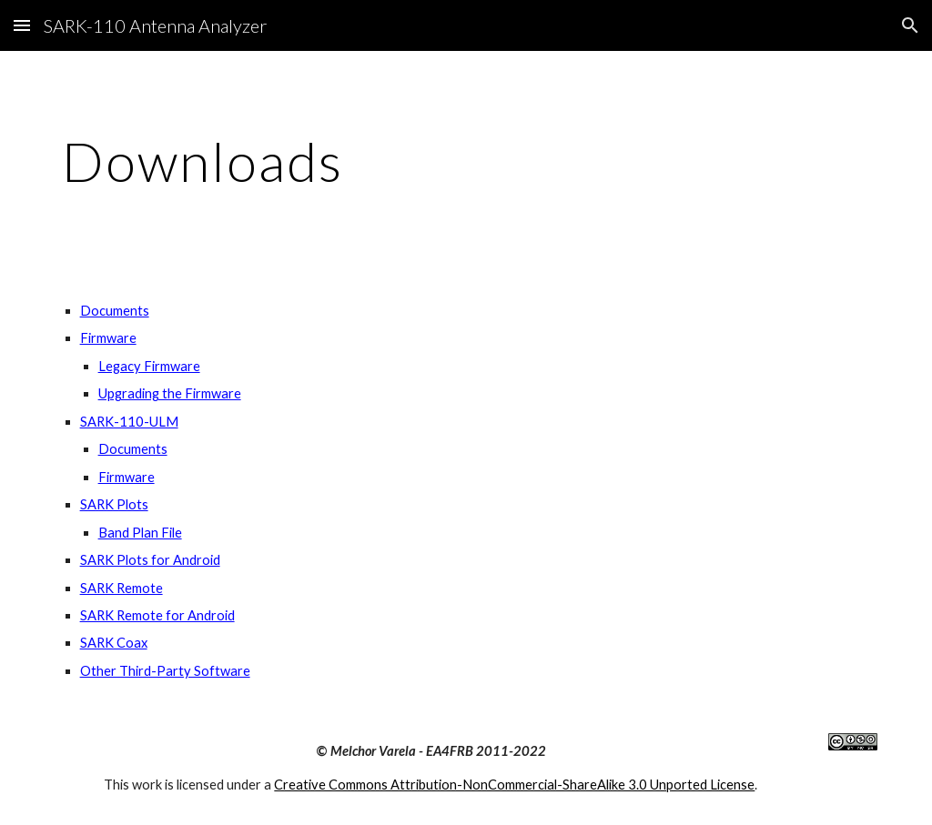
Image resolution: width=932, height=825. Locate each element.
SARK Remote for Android (157, 615)
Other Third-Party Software (165, 671)
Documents (114, 310)
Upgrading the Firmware (169, 393)
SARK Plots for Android (150, 560)
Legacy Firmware (149, 366)
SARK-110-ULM (129, 421)
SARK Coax (113, 642)
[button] (22, 25)
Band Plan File (140, 532)
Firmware (108, 338)
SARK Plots (114, 504)
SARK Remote (121, 588)
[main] (466, 161)
